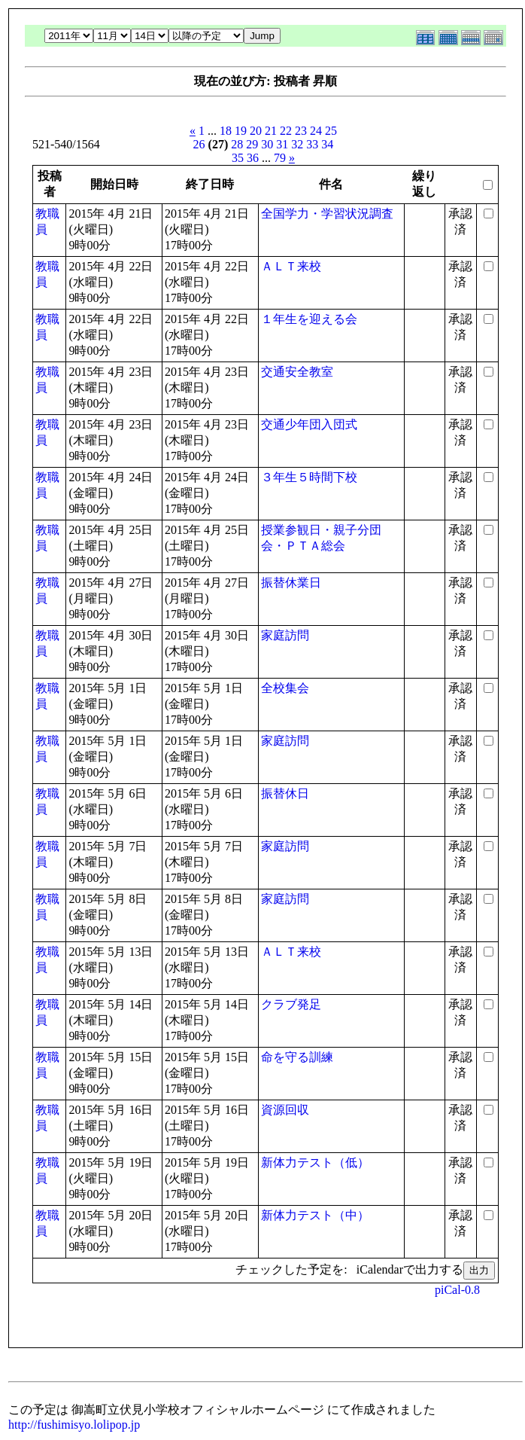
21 (271, 130)
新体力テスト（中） (315, 1215)
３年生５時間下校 (309, 477)
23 (301, 130)
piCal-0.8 (457, 1289)
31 (282, 144)
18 (226, 130)
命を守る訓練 (297, 1057)
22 (286, 130)
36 (253, 157)
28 (237, 144)
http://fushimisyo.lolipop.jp (74, 1424)
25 (331, 130)
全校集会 (285, 688)
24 (316, 130)
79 (280, 157)
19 (241, 130)
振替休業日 (291, 582)
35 (238, 157)
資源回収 (285, 1109)
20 (256, 130)
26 (199, 144)
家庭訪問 (285, 635)
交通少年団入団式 (309, 424)
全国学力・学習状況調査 (327, 213)
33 (312, 144)
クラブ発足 (291, 1004)
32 (297, 144)
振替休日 (285, 793)
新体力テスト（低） (315, 1162)
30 (267, 144)
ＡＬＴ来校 (291, 266)
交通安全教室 (297, 371)
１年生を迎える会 (309, 319)
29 (252, 144)
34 (327, 144)
